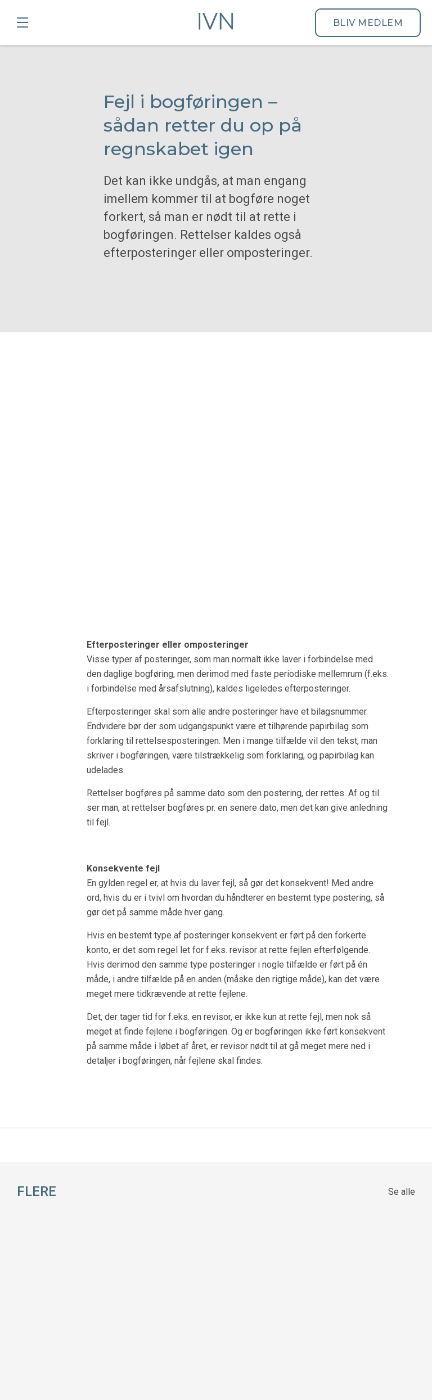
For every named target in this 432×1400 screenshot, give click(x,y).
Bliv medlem (368, 22)
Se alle (401, 889)
